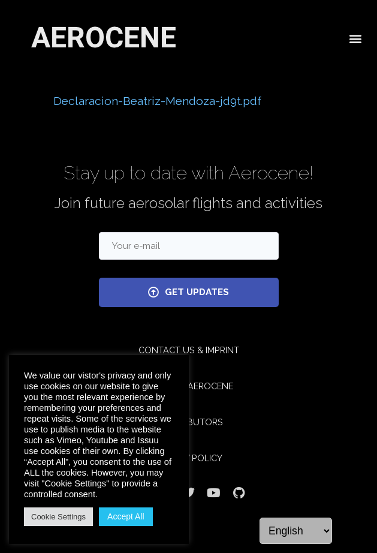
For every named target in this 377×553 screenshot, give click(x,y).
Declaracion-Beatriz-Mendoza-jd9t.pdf (157, 100)
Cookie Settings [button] (58, 516)
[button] (355, 37)
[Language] (296, 531)
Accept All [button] (125, 516)
